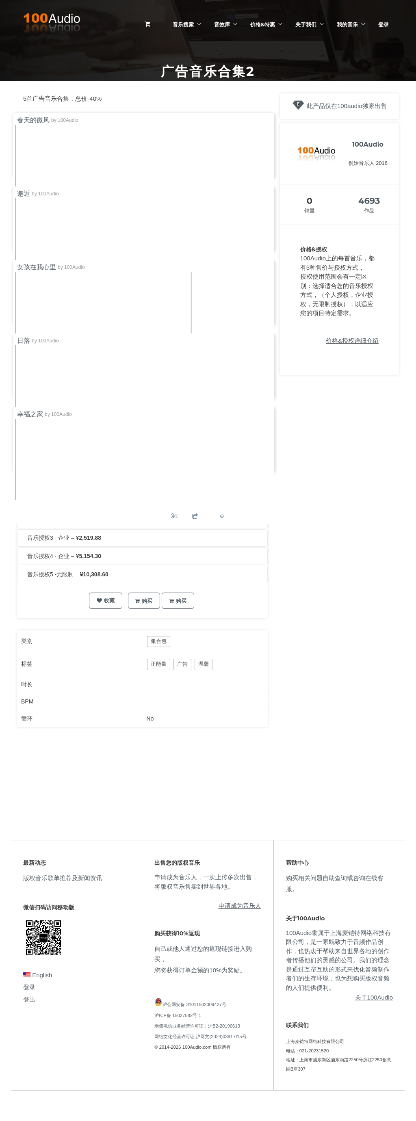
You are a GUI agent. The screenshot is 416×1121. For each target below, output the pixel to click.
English (37, 975)
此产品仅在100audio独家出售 (347, 105)
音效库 (222, 24)
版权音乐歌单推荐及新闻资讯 (62, 877)
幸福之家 (30, 414)
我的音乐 (347, 24)
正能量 (159, 664)
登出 (29, 999)
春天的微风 (33, 120)
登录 (383, 24)
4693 (369, 201)
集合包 (159, 641)
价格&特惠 (262, 24)
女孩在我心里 (36, 267)
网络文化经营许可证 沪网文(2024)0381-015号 (200, 1036)
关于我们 (305, 24)
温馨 (203, 664)
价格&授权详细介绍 (352, 340)
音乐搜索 (183, 24)
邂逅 (23, 193)
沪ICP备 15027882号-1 (177, 1015)
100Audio (68, 120)
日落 (23, 340)
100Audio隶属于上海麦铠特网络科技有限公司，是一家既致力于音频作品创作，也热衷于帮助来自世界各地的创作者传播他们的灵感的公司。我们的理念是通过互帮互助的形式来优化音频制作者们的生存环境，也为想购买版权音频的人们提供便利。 (338, 960)
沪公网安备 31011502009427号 (194, 1004)
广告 (182, 664)
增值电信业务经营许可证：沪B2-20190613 (197, 1026)
